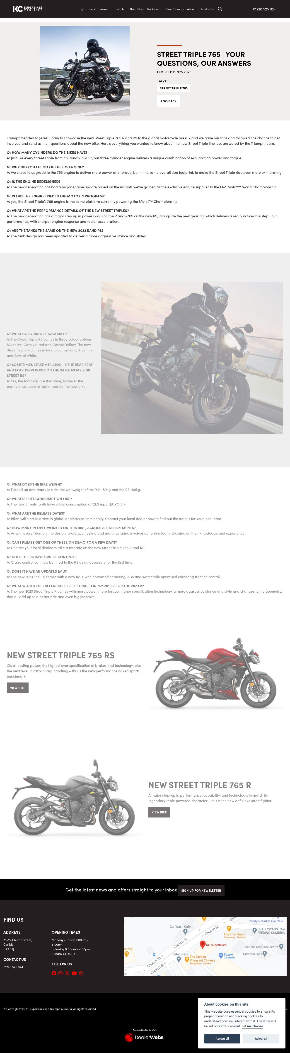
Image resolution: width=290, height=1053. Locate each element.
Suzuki (103, 9)
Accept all (222, 1038)
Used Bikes (136, 9)
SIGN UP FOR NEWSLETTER (201, 890)
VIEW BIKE (17, 687)
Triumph (118, 9)
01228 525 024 (264, 8)
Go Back (168, 101)
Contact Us (207, 9)
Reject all (261, 1038)
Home (91, 9)
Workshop (153, 9)
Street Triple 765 (174, 88)
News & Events (175, 9)
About (191, 9)
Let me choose (252, 1026)
